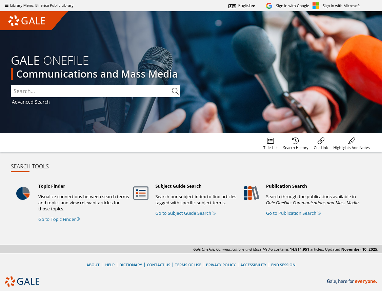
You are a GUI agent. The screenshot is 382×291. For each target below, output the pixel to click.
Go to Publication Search (293, 213)
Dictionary (130, 264)
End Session (283, 264)
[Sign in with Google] (287, 5)
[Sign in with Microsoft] (336, 5)
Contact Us (158, 264)
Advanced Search (31, 102)
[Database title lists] (270, 142)
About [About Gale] (92, 264)
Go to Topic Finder (59, 219)
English (245, 5)
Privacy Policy (221, 264)
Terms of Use (188, 264)
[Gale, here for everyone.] (352, 281)
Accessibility (253, 264)
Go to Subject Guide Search (185, 213)
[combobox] (90, 91)
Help (110, 264)
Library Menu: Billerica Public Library (38, 5)
